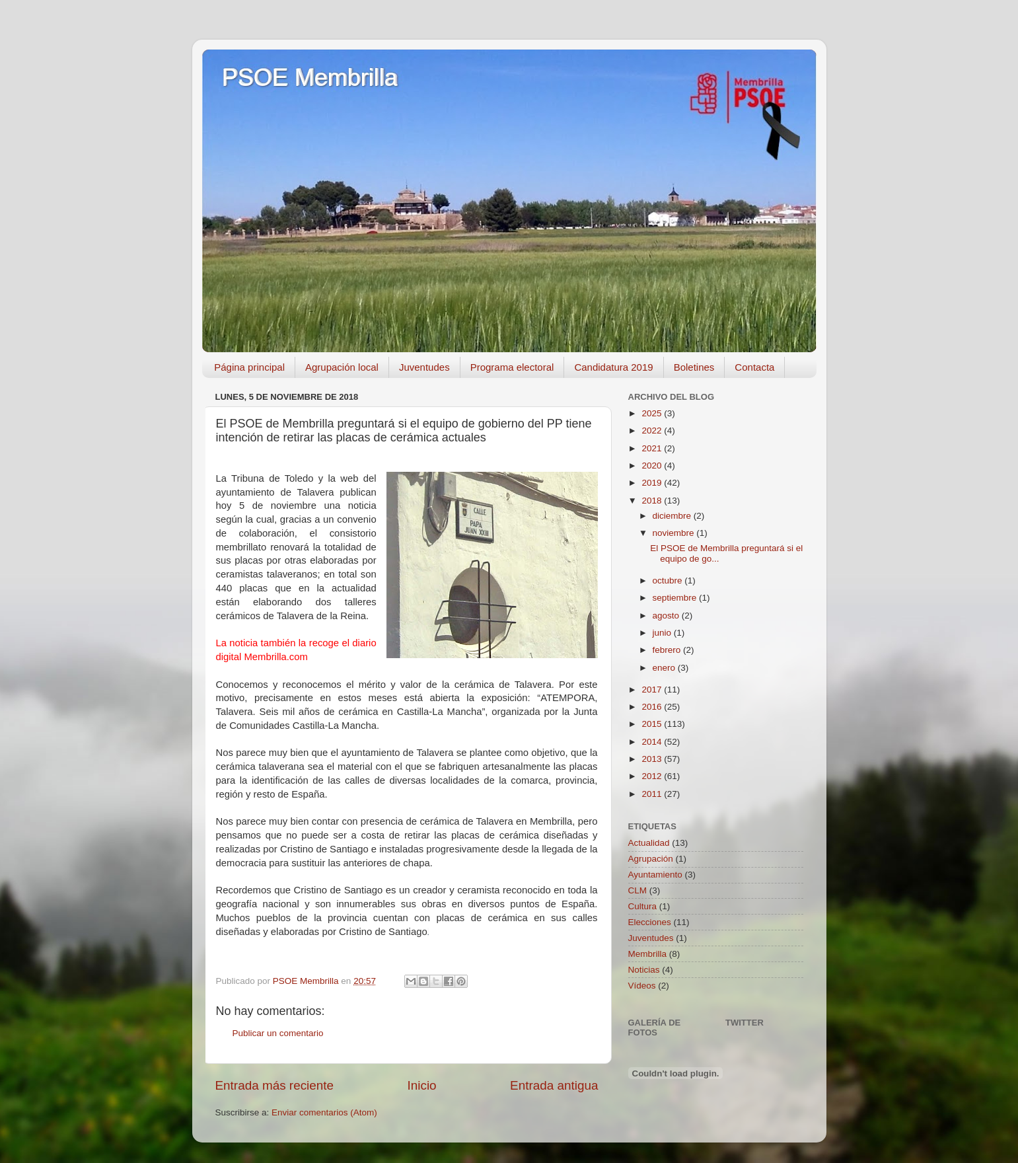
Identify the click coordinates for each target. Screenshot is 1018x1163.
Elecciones (649, 922)
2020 (652, 465)
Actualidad (649, 843)
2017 (652, 689)
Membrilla (647, 954)
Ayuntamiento (655, 875)
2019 (652, 483)
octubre (669, 580)
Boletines (694, 367)
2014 (652, 742)
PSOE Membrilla (310, 77)
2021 (652, 448)
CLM (637, 890)
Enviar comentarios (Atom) (324, 1112)
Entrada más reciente (274, 1085)
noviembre (675, 533)
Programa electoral (512, 367)
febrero (668, 650)
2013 (652, 759)
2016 (652, 707)
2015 (652, 724)
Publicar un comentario (278, 1033)
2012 (652, 776)
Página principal (249, 367)
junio (663, 633)
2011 (652, 794)
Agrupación (650, 859)
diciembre (673, 516)
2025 (652, 413)
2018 (652, 501)
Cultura (642, 906)
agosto (667, 615)
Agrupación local (342, 367)
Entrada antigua (554, 1085)
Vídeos (642, 986)
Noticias (644, 970)
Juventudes (424, 367)
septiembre (676, 598)
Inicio (422, 1085)
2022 (652, 430)
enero (665, 668)
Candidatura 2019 (613, 367)
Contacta (754, 367)
